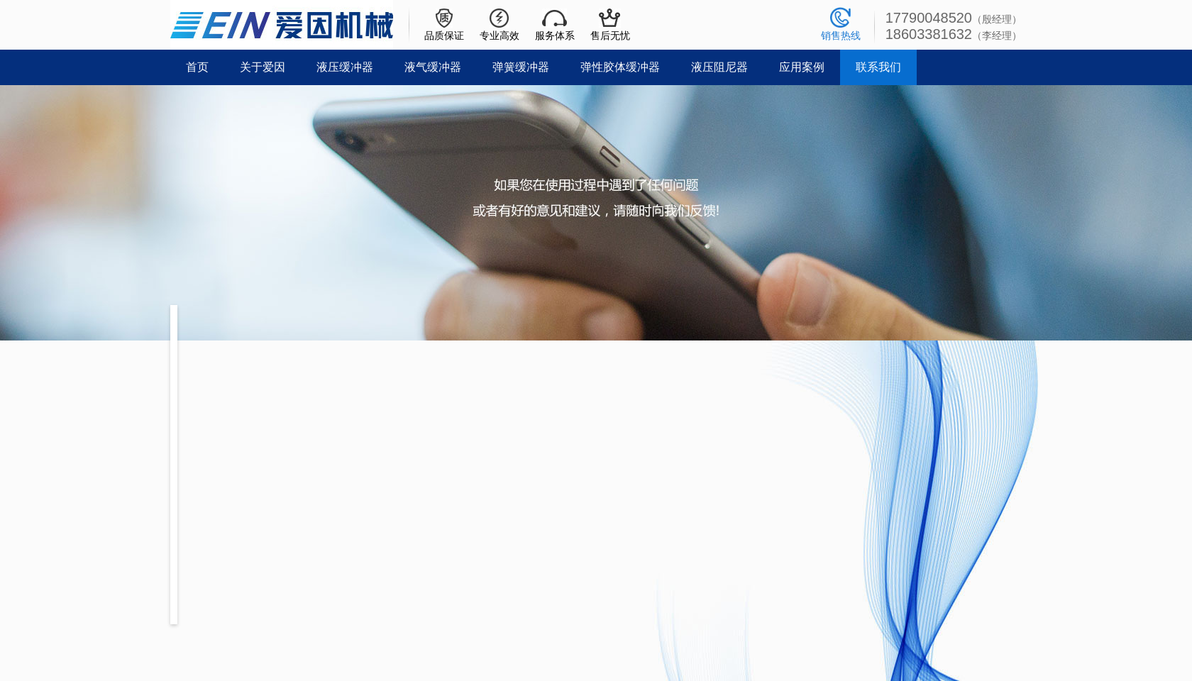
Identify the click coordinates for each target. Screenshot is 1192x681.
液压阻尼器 (719, 67)
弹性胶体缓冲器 (620, 67)
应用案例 (801, 67)
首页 (197, 67)
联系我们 (878, 67)
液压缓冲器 (344, 67)
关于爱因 (262, 67)
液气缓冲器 (432, 67)
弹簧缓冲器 (520, 67)
